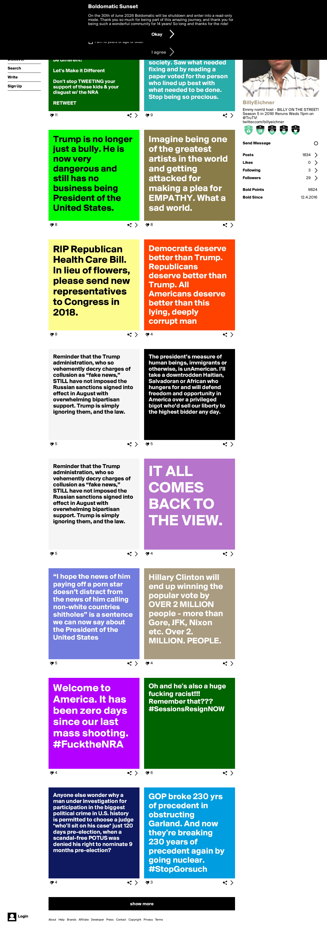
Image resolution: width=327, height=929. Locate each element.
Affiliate (84, 919)
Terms (159, 919)
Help (62, 919)
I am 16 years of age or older (119, 42)
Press (110, 919)
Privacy (148, 919)
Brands (71, 919)
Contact (121, 919)
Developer (97, 919)
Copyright (135, 919)
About (52, 919)
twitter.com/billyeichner (263, 122)
